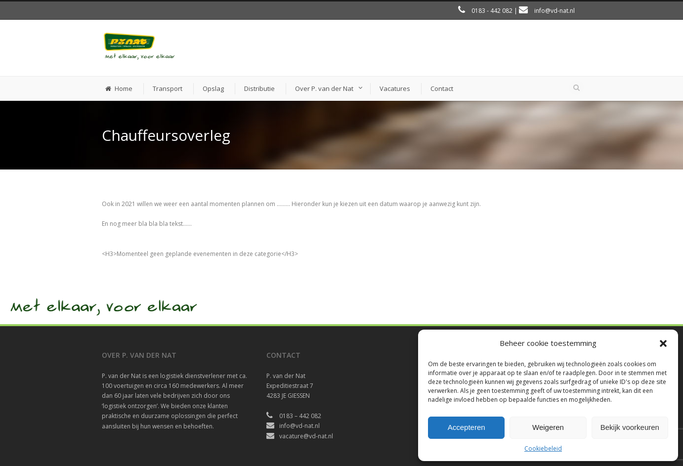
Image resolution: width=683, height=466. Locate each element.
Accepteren (466, 427)
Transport (167, 88)
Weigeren (548, 427)
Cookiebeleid (543, 448)
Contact (441, 88)
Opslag (213, 88)
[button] (663, 343)
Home (118, 88)
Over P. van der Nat (324, 88)
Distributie (259, 88)
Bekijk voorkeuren (629, 427)
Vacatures (395, 88)
